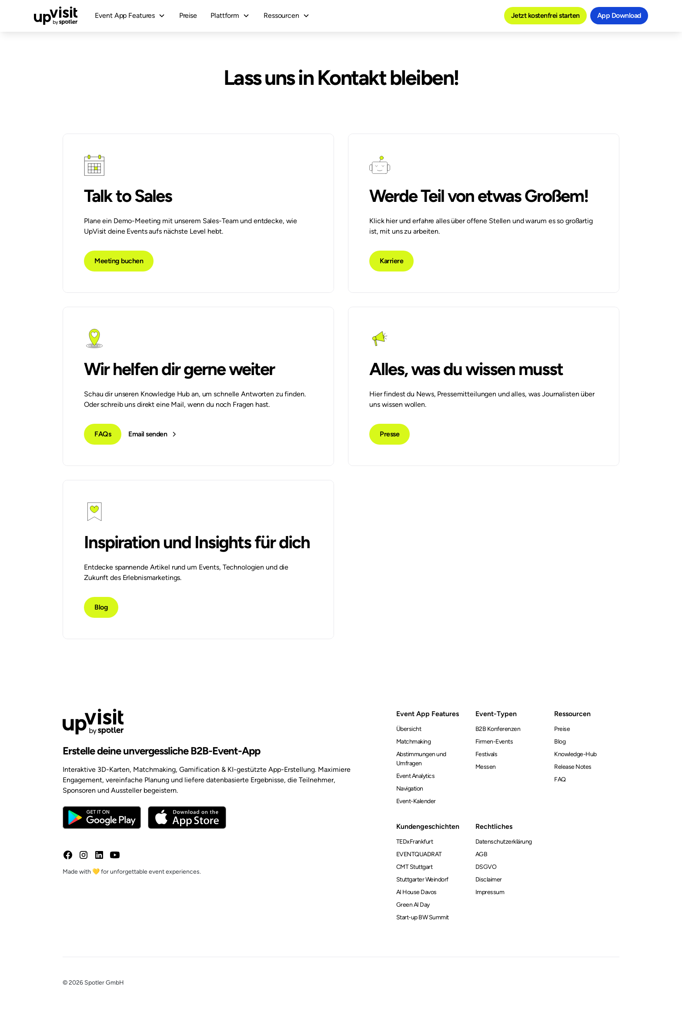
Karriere (391, 261)
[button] (130, 15)
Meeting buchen (118, 261)
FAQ (560, 779)
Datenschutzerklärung (503, 841)
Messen (485, 767)
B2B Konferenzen (498, 729)
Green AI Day (413, 904)
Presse (389, 434)
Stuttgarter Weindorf (422, 879)
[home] (55, 16)
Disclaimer (488, 879)
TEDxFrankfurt (414, 841)
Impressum (490, 892)
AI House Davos (416, 892)
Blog (101, 607)
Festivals (486, 754)
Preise (188, 15)
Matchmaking (413, 741)
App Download (619, 15)
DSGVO (486, 867)
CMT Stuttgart (414, 867)
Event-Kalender (416, 801)
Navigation (409, 788)
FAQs (102, 434)
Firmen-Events (494, 741)
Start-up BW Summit (422, 917)
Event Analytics (415, 776)
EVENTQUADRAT (419, 854)
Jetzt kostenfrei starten (545, 15)
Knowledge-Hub (575, 754)
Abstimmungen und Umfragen (421, 759)
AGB (481, 854)
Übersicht (408, 729)
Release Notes (573, 767)
